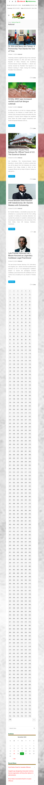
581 (26, 625)
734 (14, 716)
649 (10, 667)
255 (18, 437)
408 (30, 524)
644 (14, 663)
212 (14, 413)
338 (14, 486)
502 (22, 580)
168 (30, 385)
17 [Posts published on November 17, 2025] (14, 751)
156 (30, 378)
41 (25, 311)
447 (18, 548)
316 (22, 472)
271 (10, 447)
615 (18, 646)
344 (14, 489)
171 (18, 388)
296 (14, 461)
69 (18, 329)
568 (22, 618)
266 (14, 444)
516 (30, 587)
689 (26, 688)
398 (14, 521)
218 (14, 416)
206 (14, 409)
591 (18, 632)
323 (26, 475)
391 (10, 517)
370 (22, 503)
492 (30, 573)
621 (18, 649)
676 (22, 681)
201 (18, 406)
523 (10, 594)
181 (10, 395)
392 (14, 517)
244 (22, 430)
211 (10, 413)
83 (25, 336)
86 (14, 339)
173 (26, 388)
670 (22, 677)
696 (30, 691)
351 (18, 493)
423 (18, 534)
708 (30, 698)
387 (18, 514)
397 (10, 521)
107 (26, 350)
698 (14, 695)
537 (18, 601)
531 (18, 597)
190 (22, 399)
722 (14, 709)
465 (18, 559)
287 (26, 454)
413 (26, 528)
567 (18, 618)
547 (10, 608)
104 (14, 350)
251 (26, 433)
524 (14, 594)
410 (14, 528)
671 (26, 677)
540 (30, 601)
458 (14, 555)
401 (26, 521)
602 (14, 639)
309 (18, 468)
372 (30, 503)
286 (22, 454)
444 (30, 545)
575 (26, 622)
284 (14, 454)
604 (22, 639)
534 (30, 597)
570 (30, 618)
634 (22, 656)
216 (30, 413)
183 (18, 395)
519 (18, 590)
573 (18, 622)
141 (18, 371)
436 (22, 541)
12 (29, 294)
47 (25, 315)
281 (26, 451)
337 (10, 486)
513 (18, 587)
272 (14, 447)
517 (10, 590)
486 (30, 569)
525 (18, 594)
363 (18, 500)
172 (22, 388)
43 (10, 315)
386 (14, 514)
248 (14, 433)
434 (14, 541)
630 (30, 653)
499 (10, 580)
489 (18, 573)
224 (14, 420)
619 (10, 649)
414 (30, 528)
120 (30, 357)
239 (26, 426)
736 (22, 716)
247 (10, 433)
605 (26, 639)
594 (30, 632)
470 (14, 562)
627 (18, 653)
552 (30, 608)
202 (22, 406)
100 (22, 346)
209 (26, 409)
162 (30, 381)
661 (10, 674)
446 (14, 548)
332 (14, 482)
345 (18, 489)
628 (22, 653)
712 (22, 702)
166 (22, 385)
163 (10, 385)
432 (30, 538)
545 (26, 604)
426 (30, 534)
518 (14, 590)
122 (14, 360)
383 (26, 510)
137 (26, 367)
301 (10, 465)
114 (30, 353)
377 (26, 507)
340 (22, 486)
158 (14, 381)
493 (10, 576)
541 (10, 604)
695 (26, 691)
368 (14, 503)
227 (26, 420)
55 (10, 322)
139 (10, 371)
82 (22, 336)
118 (22, 357)
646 (22, 663)
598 (22, 636)
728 (14, 712)
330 (30, 479)
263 (26, 440)
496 (22, 576)
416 (14, 531)
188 (14, 399)
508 (22, 583)
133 (10, 367)
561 (18, 615)
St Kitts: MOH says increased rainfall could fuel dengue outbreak (20, 101)
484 (22, 569)
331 (10, 482)
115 (10, 357)
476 (14, 566)
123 (18, 360)
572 (14, 622)
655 (10, 670)
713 (26, 702)
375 (18, 507)
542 (14, 604)
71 (25, 329)
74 (14, 332)
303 (18, 465)
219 (18, 416)
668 (14, 677)
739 (10, 719)
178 (22, 392)
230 (14, 423)
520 (22, 590)
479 (26, 566)
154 (22, 378)
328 (22, 479)
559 (10, 615)
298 (22, 461)
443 (26, 545)
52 (22, 318)
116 (14, 357)
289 (10, 458)
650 (14, 667)
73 (10, 332)
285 (18, 454)
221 (26, 416)
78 (29, 332)
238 (22, 426)
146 (14, 374)
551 (26, 608)
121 (10, 360)
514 (22, 587)
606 (30, 639)
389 (26, 514)
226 (22, 420)
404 (14, 524)
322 (22, 475)
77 (25, 332)
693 (18, 691)
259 (10, 440)
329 (26, 479)
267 (18, 444)
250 (22, 433)
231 (18, 423)
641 (26, 660)
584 (14, 629)
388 (22, 514)
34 (22, 308)
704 (14, 698)
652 (22, 667)
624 (30, 649)
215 (26, 413)
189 (18, 399)
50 (14, 318)
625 (10, 653)
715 (10, 705)
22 (22, 301)
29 (25, 305)
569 (26, 618)
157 (10, 381)
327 (18, 479)
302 (14, 465)
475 (10, 566)
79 (10, 336)
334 (22, 482)
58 (22, 322)
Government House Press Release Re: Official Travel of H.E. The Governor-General (21, 152)
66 (29, 325)
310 (22, 468)
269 (26, 444)
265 (10, 444)
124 (22, 360)
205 (10, 409)
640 (22, 660)
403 (10, 524)
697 (10, 695)
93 (18, 343)
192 (30, 399)
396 (30, 517)
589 (10, 632)
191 (26, 399)
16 (22, 298)
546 (30, 604)
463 (10, 559)
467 (26, 559)
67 (10, 329)
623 (26, 649)
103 (10, 350)
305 (26, 465)
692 (14, 691)
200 (14, 406)
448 (22, 548)
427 (10, 538)
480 (30, 566)
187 (10, 399)
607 (10, 643)
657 (18, 670)
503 (26, 580)
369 (18, 503)
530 (14, 597)
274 (22, 447)
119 (26, 357)
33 (18, 308)
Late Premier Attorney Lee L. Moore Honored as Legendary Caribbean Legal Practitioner (20, 255)
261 (18, 440)
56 (14, 322)
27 (18, 305)
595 (10, 636)
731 (26, 712)
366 (30, 500)
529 (10, 597)
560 (14, 615)
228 (30, 420)
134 (14, 367)
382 (22, 510)
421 (10, 534)
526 (22, 594)
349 (10, 493)
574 (22, 622)
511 (10, 587)
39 (18, 311)
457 (10, 555)
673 (10, 681)
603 (18, 639)
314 (14, 472)
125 (26, 360)
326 (14, 479)
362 (14, 500)
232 (22, 423)
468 (30, 559)
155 (26, 378)
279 (18, 451)
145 (10, 374)
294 (30, 458)
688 (22, 688)
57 (18, 322)
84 (29, 336)
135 (18, 367)
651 (18, 667)
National (20, 54)
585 (18, 629)
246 (30, 430)
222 (30, 416)
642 (30, 660)
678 (30, 681)
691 (10, 691)
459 (18, 555)
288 (30, 454)
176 (14, 392)
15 (18, 298)
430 (22, 538)
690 (30, 688)
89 (25, 339)
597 (18, 636)
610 (22, 643)
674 (14, 681)
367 (10, 503)
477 (18, 566)
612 (30, 643)
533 (26, 597)
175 (10, 392)
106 (22, 350)
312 (30, 468)
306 (30, 465)
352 (22, 493)
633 (18, 656)
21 (18, 301)
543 (18, 604)
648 (30, 663)
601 (10, 639)
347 (26, 489)
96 (29, 343)
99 (18, 346)
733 (10, 716)
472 (22, 562)
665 (26, 674)
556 (22, 611)
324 (30, 475)
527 (26, 594)
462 (30, 555)
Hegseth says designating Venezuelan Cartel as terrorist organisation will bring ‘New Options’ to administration (20, 773)
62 (14, 325)
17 (25, 298)
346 (22, 489)
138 (30, 367)
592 (22, 632)
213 (18, 413)
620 (14, 649)
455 (26, 552)
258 (30, 437)
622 (22, 649)
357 (18, 496)
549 (18, 608)
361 (10, 500)
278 (14, 451)
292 (22, 458)
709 (10, 702)
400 (22, 521)
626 (14, 653)
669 (18, 677)
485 (26, 569)
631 (10, 656)
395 (26, 517)
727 (10, 712)
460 (22, 555)
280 (22, 451)
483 (18, 569)
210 (30, 409)
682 (22, 684)
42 (29, 311)
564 (30, 615)
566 (14, 618)
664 (22, 674)
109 (10, 353)
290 (14, 458)
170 (14, 388)
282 (30, 451)
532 (22, 597)
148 (22, 374)
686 (14, 688)
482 (14, 569)
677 (26, 681)
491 (26, 573)
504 (30, 580)
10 (22, 294)
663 (18, 674)
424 (22, 534)
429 (18, 538)
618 (30, 646)
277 (10, 451)
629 (26, 653)
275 (26, 447)
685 (10, 688)
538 (22, 601)
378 (30, 507)
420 (30, 531)
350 (14, 493)
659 (26, 670)
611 (26, 643)
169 (10, 388)
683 (26, 684)
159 (18, 381)
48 (29, 315)
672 (30, 677)
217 (10, 416)
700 (22, 695)
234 (30, 423)
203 (26, 406)
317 (26, 472)
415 (10, 531)
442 (22, 545)
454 (22, 552)
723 (18, 709)
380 (14, 510)
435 (18, 541)
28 (22, 305)
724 (22, 709)
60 (29, 322)
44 (14, 315)
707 (26, 698)
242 (14, 430)
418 (22, 531)
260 (14, 440)
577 (10, 625)
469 (10, 562)
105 (18, 350)
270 (30, 444)
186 (30, 395)
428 (14, 538)
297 (18, 461)
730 (22, 712)
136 (22, 367)
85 (10, 339)
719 (26, 705)
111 (18, 353)
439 (10, 545)
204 (30, 406)
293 (26, 458)
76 (22, 332)
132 (30, 364)
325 (10, 479)
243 (18, 430)
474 (30, 562)
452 (14, 552)
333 (18, 482)
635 (26, 656)
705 (18, 698)
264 (30, 440)
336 (30, 482)
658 (22, 670)
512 (14, 587)
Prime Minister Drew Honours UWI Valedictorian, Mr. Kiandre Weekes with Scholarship (20, 202)
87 (18, 339)
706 (22, 698)
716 (14, 705)
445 (10, 548)
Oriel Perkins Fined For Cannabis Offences (19, 767)
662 (14, 674)
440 (14, 545)
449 (26, 548)
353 (26, 493)
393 (18, 517)
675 (18, 681)
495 (18, 576)
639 (18, 660)
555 (18, 611)
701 (26, 695)
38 (14, 311)
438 (30, 541)
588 (30, 629)
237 (18, 426)
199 (10, 406)
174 (30, 388)
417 (18, 531)
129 (18, 364)
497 (26, 576)
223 (10, 420)
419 (26, 531)
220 (22, 416)
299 (26, 461)
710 (14, 702)
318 (30, 472)
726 (30, 709)
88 (22, 339)
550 (22, 608)
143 (26, 371)
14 (14, 298)
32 (14, 308)
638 (14, 660)
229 (10, 423)
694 (22, 691)
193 (10, 402)
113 (26, 353)
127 (10, 364)
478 (22, 566)
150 (30, 374)
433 (10, 541)
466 (22, 559)
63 (18, 325)
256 (22, 437)
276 (30, 447)
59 (25, 322)
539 (26, 601)
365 (26, 500)
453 (18, 552)
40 (22, 311)
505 (10, 583)
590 (14, 632)
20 (14, 301)
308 (14, 468)
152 (14, 378)
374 (14, 507)
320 (14, 475)
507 (18, 583)
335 (26, 482)
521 (26, 590)
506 (14, 583)
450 (30, 548)
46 (22, 315)
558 (30, 611)
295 (10, 461)
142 (22, 371)
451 (10, 552)
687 (18, 688)
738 (30, 716)
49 (10, 318)
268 (22, 444)
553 (10, 611)
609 (18, 643)
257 (26, 437)
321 (18, 475)
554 (14, 611)
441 (18, 545)
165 (18, 385)
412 (22, 528)
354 (30, 493)
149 (26, 374)
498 (30, 576)
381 (18, 510)
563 (26, 615)
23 (25, 301)
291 (18, 458)
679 (10, 684)
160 (22, 381)
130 (22, 364)
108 (30, 350)
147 (18, 374)
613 (10, 646)
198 (30, 402)
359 (26, 496)
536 (14, 601)
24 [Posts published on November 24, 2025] (14, 753)
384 (30, 510)
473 (26, 562)
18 (29, 298)
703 (10, 698)
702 (30, 695)
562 (22, 615)
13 (10, 298)
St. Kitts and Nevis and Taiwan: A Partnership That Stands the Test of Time (21, 48)
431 (26, 538)
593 (26, 632)
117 (18, 357)
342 (30, 486)
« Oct (14, 758)
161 (26, 381)
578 (14, 625)
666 (30, 674)
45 (18, 315)
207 (18, 409)
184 (22, 395)
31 (10, 308)
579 (18, 625)
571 (10, 622)
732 (30, 712)
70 (22, 329)
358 (22, 496)
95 (25, 343)
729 (18, 712)
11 (25, 294)
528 (30, 594)
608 (14, 643)
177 (18, 392)
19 (10, 301)
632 (14, 656)
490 (22, 573)
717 (18, 705)
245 (26, 430)
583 (10, 629)
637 (10, 660)
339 (18, 486)
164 (14, 385)
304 (22, 465)
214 (22, 413)
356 (14, 496)
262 (22, 440)
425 (26, 534)
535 (10, 601)
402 (30, 521)
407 (26, 524)
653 (26, 667)
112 (22, 353)
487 (10, 573)
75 (18, 332)
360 (30, 496)
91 (10, 343)
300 (30, 461)
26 (14, 305)
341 (26, 486)
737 (26, 716)
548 (14, 608)
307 (10, 468)
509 (26, 583)
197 (26, 402)
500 (14, 580)
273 (18, 447)
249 (18, 433)
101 (26, 346)
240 (30, 426)
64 (22, 325)
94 (22, 343)
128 (14, 364)
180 (30, 392)
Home (9, 22)
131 (26, 364)
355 (10, 496)
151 (10, 378)
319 (10, 475)
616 (22, 646)
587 (26, 629)
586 (22, 629)
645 (18, 663)
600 (30, 636)
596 (14, 636)
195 (18, 402)
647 (26, 663)
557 (26, 611)
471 (18, 562)
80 (14, 336)
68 (14, 329)
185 (26, 395)
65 (25, 325)
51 (18, 318)
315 (18, 472)
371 (26, 503)
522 (30, 590)
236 (14, 426)
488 (14, 573)
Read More (11, 74)
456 (30, 552)
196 (22, 402)
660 (30, 670)
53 (25, 318)
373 (10, 507)
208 (22, 409)
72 (29, 329)
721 (10, 709)
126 (30, 360)
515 (26, 587)
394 (22, 517)
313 (10, 472)
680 (14, 684)
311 (26, 468)
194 (14, 402)
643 (10, 663)
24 (29, 301)
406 (22, 524)
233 (26, 423)
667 (10, 677)
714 (30, 702)
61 (10, 325)
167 (26, 385)
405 (18, 524)
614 (14, 646)
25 (10, 305)
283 (10, 454)
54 (29, 318)
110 (14, 353)
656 (14, 670)
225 (18, 420)
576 (30, 622)
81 (18, 336)
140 (14, 371)
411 (18, 528)
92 (14, 343)
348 (30, 489)
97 (10, 346)
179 (26, 392)
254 (14, 437)
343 (10, 489)
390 (30, 514)
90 (29, 339)
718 (22, 705)
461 (26, 555)
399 (18, 521)
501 (18, 580)
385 (10, 514)
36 (29, 308)
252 (30, 433)
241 (10, 430)
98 (14, 346)
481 (10, 569)
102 (30, 346)
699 (18, 695)
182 (14, 395)
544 (22, 604)
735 (18, 716)
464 (14, 559)
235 (10, 426)
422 (14, 534)
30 (29, 305)
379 (10, 510)
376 (22, 507)
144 (30, 371)
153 (18, 378)
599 (26, 636)
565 (10, 618)
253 (10, 437)
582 (30, 625)
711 (18, 702)
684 (30, 684)
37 (10, 311)
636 (30, 656)
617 (26, 646)
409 (10, 528)
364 (22, 500)
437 (26, 541)
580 (22, 625)
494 (14, 576)
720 (30, 705)
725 (26, 709)
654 (30, 667)
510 (30, 583)
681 (18, 684)
